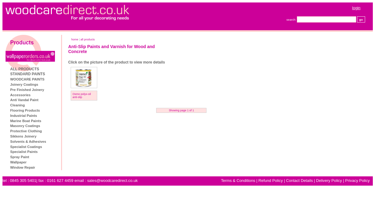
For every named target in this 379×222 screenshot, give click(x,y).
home (74, 39)
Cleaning (17, 105)
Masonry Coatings (25, 126)
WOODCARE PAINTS (27, 79)
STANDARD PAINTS (27, 74)
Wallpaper (18, 162)
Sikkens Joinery (23, 136)
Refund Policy (270, 180)
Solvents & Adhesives (28, 141)
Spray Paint (19, 157)
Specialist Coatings (26, 147)
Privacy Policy (357, 180)
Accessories (20, 95)
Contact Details (299, 180)
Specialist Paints (24, 152)
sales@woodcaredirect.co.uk (112, 180)
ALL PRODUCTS (24, 69)
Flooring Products (25, 110)
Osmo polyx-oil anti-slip (82, 95)
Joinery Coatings (24, 84)
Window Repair (22, 167)
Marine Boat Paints (25, 121)
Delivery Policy (329, 180)
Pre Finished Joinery (27, 90)
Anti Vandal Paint (24, 100)
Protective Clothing (26, 131)
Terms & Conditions (238, 180)
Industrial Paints (23, 115)
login (356, 8)
